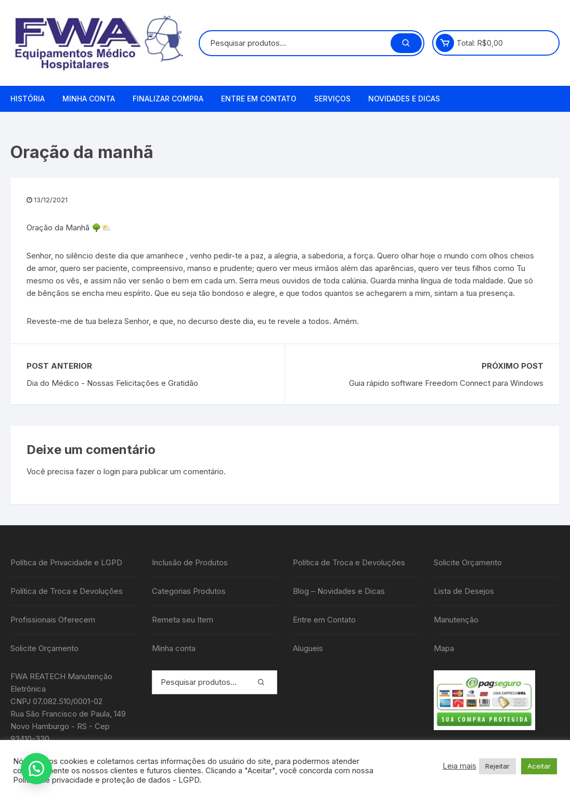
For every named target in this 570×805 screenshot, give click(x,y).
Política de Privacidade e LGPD (66, 562)
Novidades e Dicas (404, 98)
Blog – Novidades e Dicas (339, 591)
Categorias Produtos (189, 591)
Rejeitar (497, 766)
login (111, 471)
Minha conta (88, 98)
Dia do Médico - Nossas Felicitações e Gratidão (112, 383)
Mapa (444, 648)
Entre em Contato (258, 98)
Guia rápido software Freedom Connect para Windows (446, 383)
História (27, 98)
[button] (36, 768)
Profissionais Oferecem (52, 620)
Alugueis (308, 648)
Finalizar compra (168, 98)
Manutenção (456, 620)
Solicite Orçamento (44, 648)
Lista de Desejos (464, 591)
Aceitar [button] (539, 766)
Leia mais (459, 766)
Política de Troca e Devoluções (66, 591)
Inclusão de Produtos (190, 562)
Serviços (332, 98)
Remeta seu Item (182, 620)
